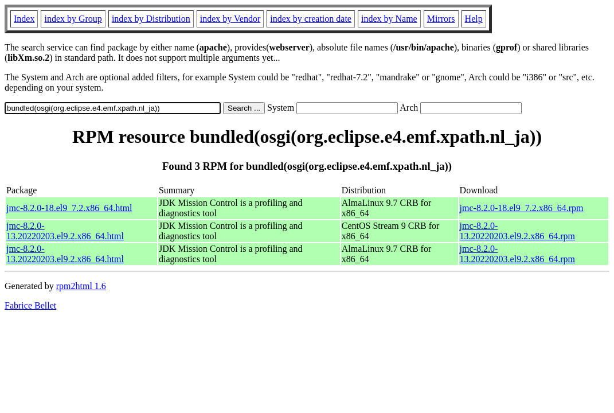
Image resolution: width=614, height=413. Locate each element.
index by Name (389, 19)
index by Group (72, 19)
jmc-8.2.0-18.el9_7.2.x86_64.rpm (522, 208)
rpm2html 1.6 (81, 286)
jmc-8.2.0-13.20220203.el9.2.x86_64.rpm (517, 231)
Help (474, 19)
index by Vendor (230, 19)
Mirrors (441, 19)
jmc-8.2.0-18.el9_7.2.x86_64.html (69, 208)
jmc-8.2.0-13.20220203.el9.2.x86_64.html (65, 231)
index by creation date (310, 19)
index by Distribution (151, 19)
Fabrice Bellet (30, 305)
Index (24, 19)
